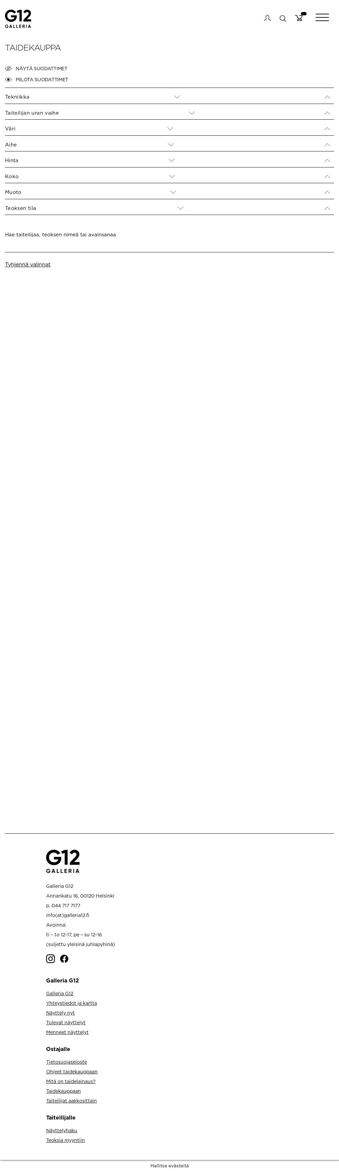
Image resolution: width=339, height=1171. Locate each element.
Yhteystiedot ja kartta (71, 1003)
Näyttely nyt (60, 1012)
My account (267, 18)
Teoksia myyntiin (65, 1140)
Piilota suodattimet (36, 79)
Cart (299, 18)
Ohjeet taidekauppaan (72, 1071)
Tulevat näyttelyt (66, 1022)
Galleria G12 (59, 993)
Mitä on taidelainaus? (71, 1081)
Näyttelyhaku (61, 1130)
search (283, 18)
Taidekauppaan (63, 1090)
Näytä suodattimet (36, 68)
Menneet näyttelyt (67, 1032)
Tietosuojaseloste (66, 1061)
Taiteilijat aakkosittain (71, 1100)
